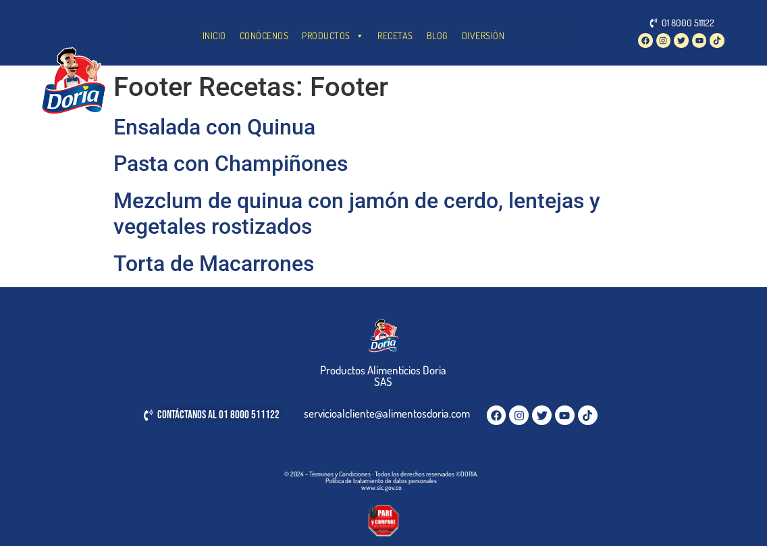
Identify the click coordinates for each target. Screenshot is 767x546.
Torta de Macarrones (213, 263)
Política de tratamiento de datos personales (381, 480)
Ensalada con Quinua (214, 127)
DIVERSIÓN (483, 35)
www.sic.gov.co (381, 487)
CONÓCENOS (264, 35)
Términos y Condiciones (340, 474)
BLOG (437, 35)
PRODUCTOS (333, 35)
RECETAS (395, 35)
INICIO (214, 35)
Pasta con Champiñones (230, 163)
